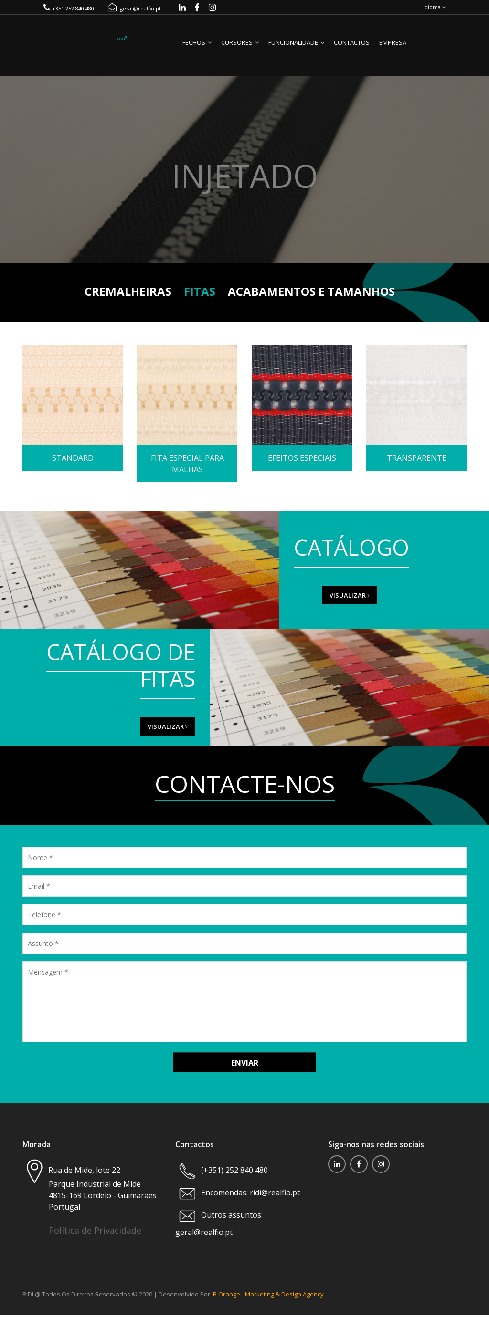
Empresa (392, 47)
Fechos (197, 47)
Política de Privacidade (95, 1235)
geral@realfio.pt (134, 10)
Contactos (352, 47)
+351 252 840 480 (68, 10)
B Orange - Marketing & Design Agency (268, 1298)
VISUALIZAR (321, 600)
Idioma (434, 9)
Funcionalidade (296, 47)
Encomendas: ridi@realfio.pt (249, 1198)
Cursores (240, 47)
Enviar (244, 1067)
